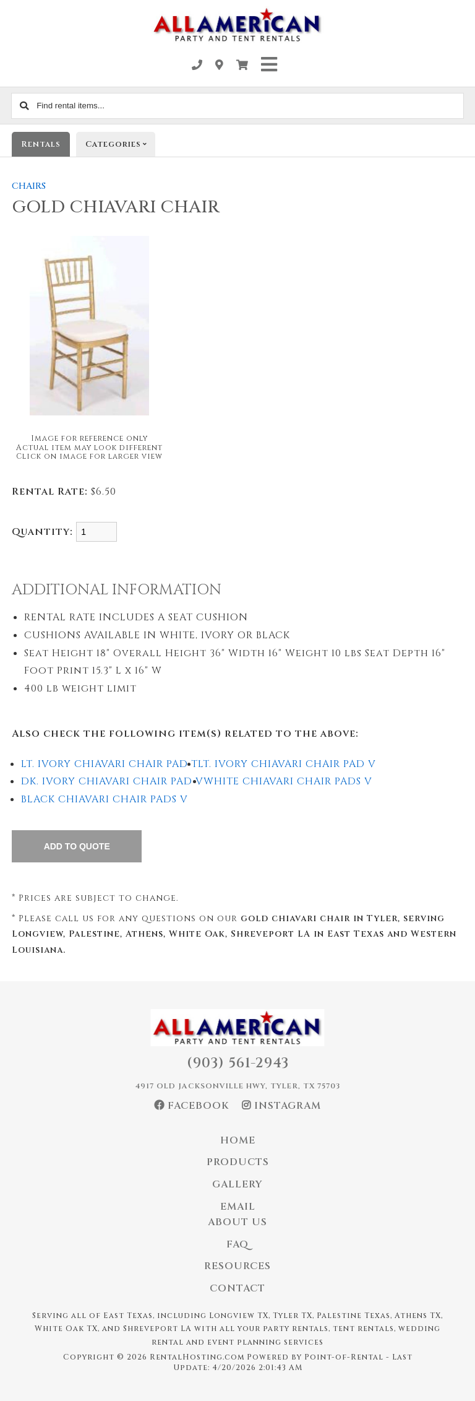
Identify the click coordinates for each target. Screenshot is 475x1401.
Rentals (41, 144)
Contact (237, 1288)
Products (238, 1162)
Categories (120, 144)
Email (237, 1206)
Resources (237, 1266)
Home (237, 1140)
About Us (237, 1222)
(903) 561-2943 (238, 1063)
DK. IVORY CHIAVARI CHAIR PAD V (112, 781)
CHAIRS (29, 186)
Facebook (191, 1106)
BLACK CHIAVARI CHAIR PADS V (104, 799)
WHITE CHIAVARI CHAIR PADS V (287, 781)
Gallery (237, 1184)
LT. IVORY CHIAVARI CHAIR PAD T (109, 764)
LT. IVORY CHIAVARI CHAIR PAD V (287, 764)
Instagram (281, 1106)
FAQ (237, 1244)
